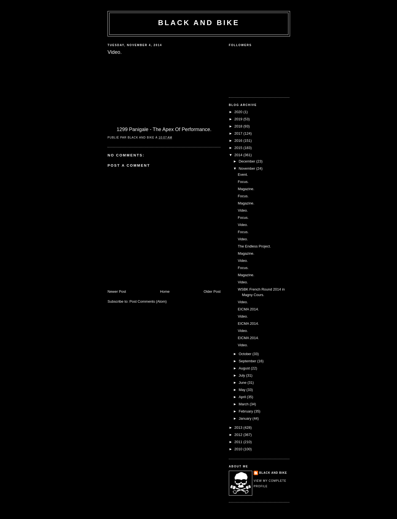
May (242, 390)
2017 (238, 133)
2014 (238, 155)
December (247, 161)
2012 (238, 435)
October (246, 354)
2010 (238, 449)
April (243, 397)
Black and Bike (199, 22)
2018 (238, 126)
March (244, 404)
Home (165, 291)
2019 (238, 119)
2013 (238, 427)
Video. (243, 210)
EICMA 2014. (248, 309)
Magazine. (246, 189)
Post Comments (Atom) (148, 301)
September (248, 361)
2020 (238, 112)
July (242, 375)
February (246, 411)
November (247, 168)
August (245, 368)
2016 (238, 141)
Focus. (243, 182)
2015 (238, 148)
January (246, 418)
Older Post (212, 291)
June (243, 382)
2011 (238, 442)
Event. (243, 174)
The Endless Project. (254, 246)
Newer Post (117, 291)
